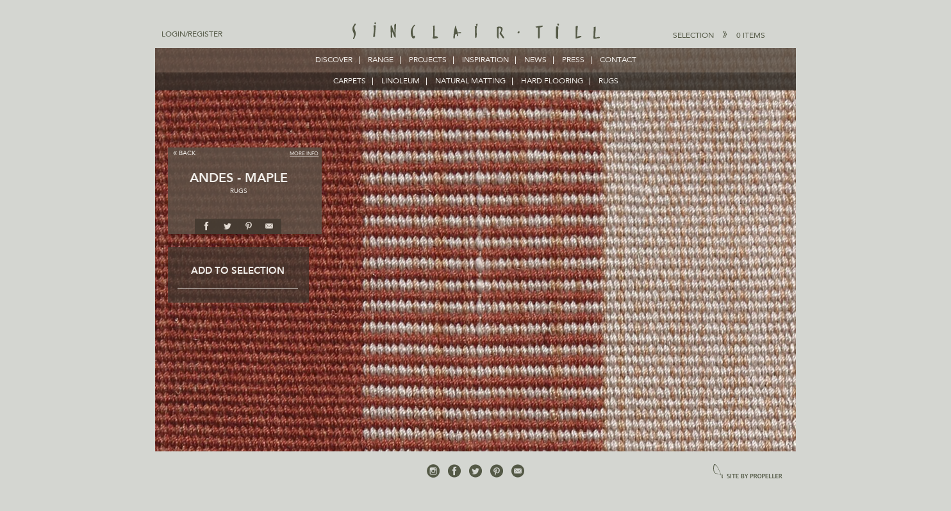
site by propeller (748, 472)
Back (184, 152)
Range (380, 60)
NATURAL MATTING (470, 81)
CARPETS (349, 81)
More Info (304, 153)
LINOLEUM (400, 81)
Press (573, 60)
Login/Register (191, 34)
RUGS (608, 81)
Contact (618, 60)
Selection (719, 35)
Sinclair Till (476, 32)
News (535, 60)
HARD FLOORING (552, 81)
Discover (333, 60)
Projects (428, 60)
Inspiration (485, 60)
